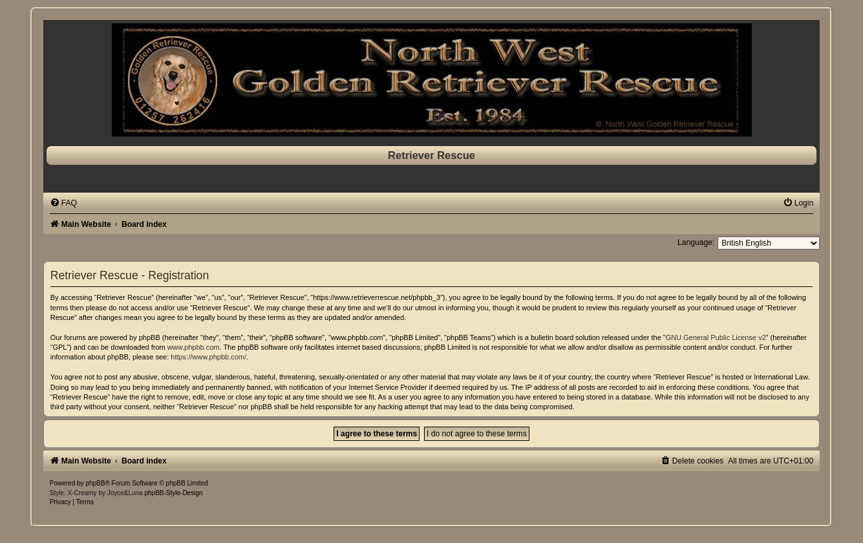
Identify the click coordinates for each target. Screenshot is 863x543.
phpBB (95, 483)
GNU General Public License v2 (715, 337)
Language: (695, 242)
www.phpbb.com (193, 347)
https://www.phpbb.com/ (208, 357)
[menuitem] (63, 203)
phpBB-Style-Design (173, 492)
